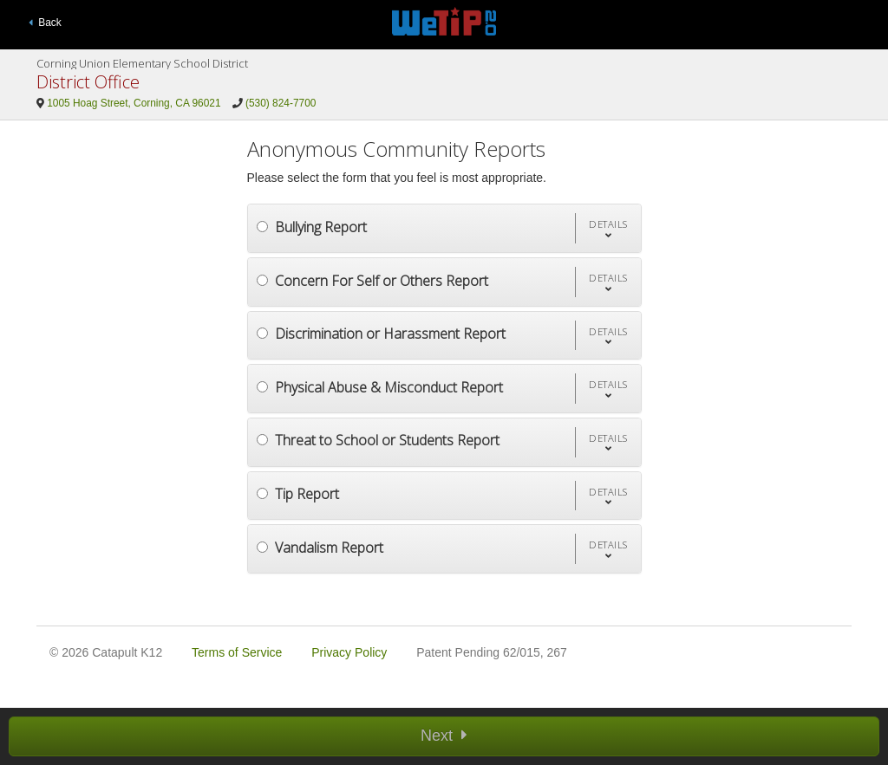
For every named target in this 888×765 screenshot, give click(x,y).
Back (45, 22)
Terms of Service (237, 652)
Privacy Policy (349, 652)
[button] (608, 228)
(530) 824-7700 (280, 103)
